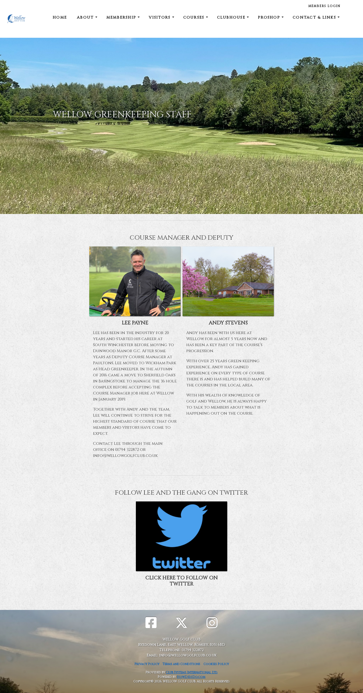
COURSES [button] (194, 17)
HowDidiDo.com (191, 677)
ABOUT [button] (86, 17)
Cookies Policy (216, 664)
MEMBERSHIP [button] (122, 17)
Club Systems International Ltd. (192, 672)
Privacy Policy (146, 664)
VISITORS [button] (160, 17)
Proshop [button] (270, 17)
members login (324, 6)
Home (60, 17)
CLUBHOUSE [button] (232, 17)
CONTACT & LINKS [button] (315, 17)
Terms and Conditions (181, 664)
